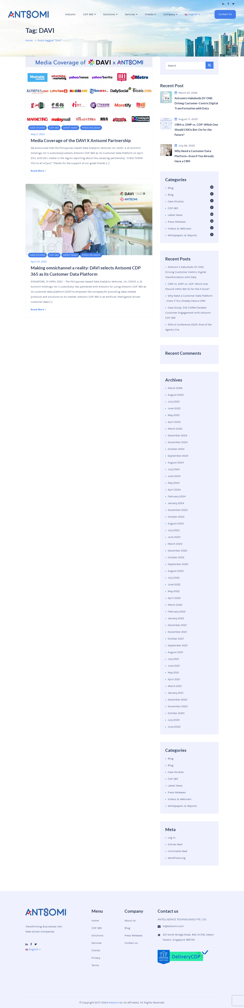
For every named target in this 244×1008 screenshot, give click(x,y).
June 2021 (174, 665)
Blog (171, 187)
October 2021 (176, 638)
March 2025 (175, 428)
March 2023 (175, 543)
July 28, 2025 (185, 145)
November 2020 (178, 706)
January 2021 (176, 692)
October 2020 (176, 713)
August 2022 (176, 570)
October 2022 (176, 557)
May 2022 (174, 591)
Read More (38, 170)
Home (29, 40)
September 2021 (178, 645)
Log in (171, 837)
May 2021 (173, 672)
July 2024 (174, 469)
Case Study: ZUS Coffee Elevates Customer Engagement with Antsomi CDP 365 (188, 312)
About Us (130, 920)
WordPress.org (177, 858)
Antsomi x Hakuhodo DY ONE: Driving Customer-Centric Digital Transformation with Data (185, 272)
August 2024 (176, 462)
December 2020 (177, 699)
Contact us (131, 943)
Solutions (109, 14)
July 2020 (174, 719)
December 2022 (177, 550)
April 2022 (174, 598)
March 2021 (175, 686)
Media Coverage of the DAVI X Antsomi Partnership (81, 140)
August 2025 (176, 394)
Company (169, 14)
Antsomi (70, 14)
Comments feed (177, 851)
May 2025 (174, 415)
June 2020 (174, 726)
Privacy (96, 957)
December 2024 (177, 435)
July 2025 (174, 401)
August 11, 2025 (186, 119)
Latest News (70, 127)
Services (130, 14)
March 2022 (175, 604)
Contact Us (225, 14)
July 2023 (174, 530)
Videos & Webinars (179, 228)
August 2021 (175, 652)
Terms (95, 965)
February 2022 (177, 611)
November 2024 (178, 442)
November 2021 (177, 631)
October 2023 (176, 516)
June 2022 (174, 584)
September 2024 (178, 455)
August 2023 (176, 523)
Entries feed (175, 844)
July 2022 (174, 577)
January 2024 (176, 503)
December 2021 (177, 625)
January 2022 (176, 618)
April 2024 (174, 489)
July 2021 (173, 659)
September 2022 (178, 564)
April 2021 (174, 679)
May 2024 (174, 482)
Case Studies (37, 127)
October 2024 (176, 449)
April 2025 (174, 421)
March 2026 (175, 388)
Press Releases (91, 127)
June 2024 (174, 476)
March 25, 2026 (186, 92)
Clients (149, 14)
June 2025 (174, 408)
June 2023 (174, 537)
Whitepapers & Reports (182, 235)
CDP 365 (88, 14)
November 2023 (178, 510)
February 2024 (177, 496)
